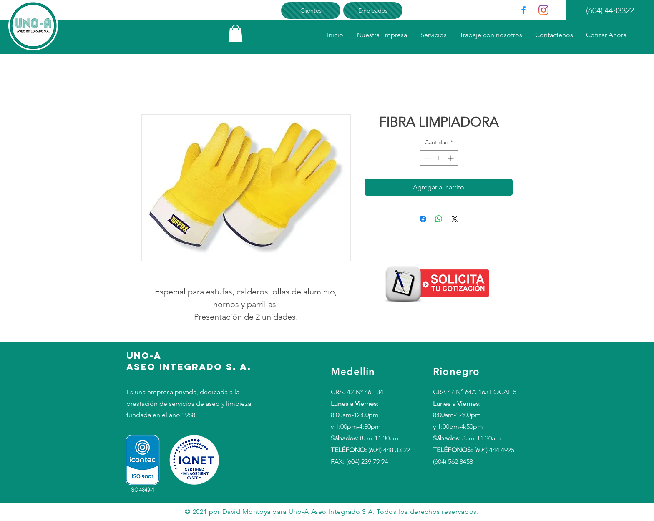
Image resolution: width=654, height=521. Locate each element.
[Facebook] (523, 10)
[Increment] (451, 158)
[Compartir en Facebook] (423, 219)
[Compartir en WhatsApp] (439, 219)
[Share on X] (455, 219)
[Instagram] (543, 10)
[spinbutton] (438, 158)
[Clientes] (310, 10)
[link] (235, 33)
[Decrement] (426, 158)
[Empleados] (372, 10)
